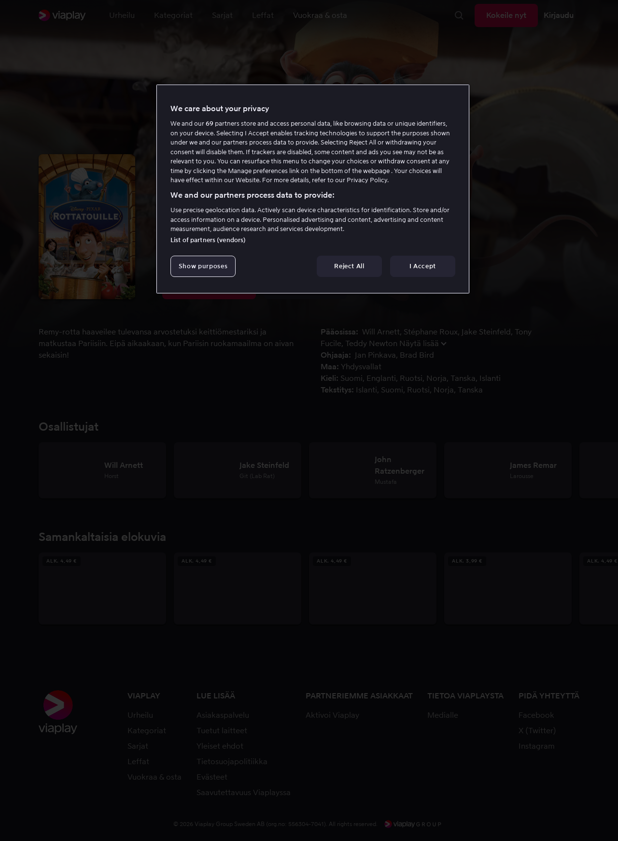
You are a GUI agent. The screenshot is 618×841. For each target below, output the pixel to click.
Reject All (349, 266)
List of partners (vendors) (208, 240)
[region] (313, 189)
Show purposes (203, 266)
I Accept (422, 266)
